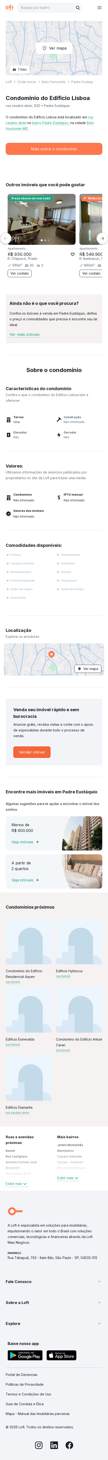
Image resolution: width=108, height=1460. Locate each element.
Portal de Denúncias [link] (21, 1375)
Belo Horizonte (54, 82)
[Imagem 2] (45, 240)
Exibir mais (17, 1184)
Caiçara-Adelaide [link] (69, 1156)
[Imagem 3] (48, 240)
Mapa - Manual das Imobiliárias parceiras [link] (38, 1414)
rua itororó (13, 982)
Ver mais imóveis (25, 334)
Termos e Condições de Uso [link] (28, 1394)
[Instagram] (39, 1445)
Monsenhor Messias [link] (71, 1168)
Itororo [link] (10, 1151)
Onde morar (26, 82)
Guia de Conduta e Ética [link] (25, 1404)
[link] (32, 752)
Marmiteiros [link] (65, 1151)
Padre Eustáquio (84, 82)
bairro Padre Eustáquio (50, 123)
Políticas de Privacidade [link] (25, 1384)
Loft (9, 82)
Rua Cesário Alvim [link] (18, 1173)
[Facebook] (69, 1445)
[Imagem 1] (42, 240)
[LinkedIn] (54, 1445)
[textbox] (49, 7)
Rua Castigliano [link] (16, 1156)
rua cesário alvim (17, 1112)
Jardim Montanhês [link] (70, 1145)
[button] (54, 659)
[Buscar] (78, 7)
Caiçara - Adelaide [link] (70, 1162)
